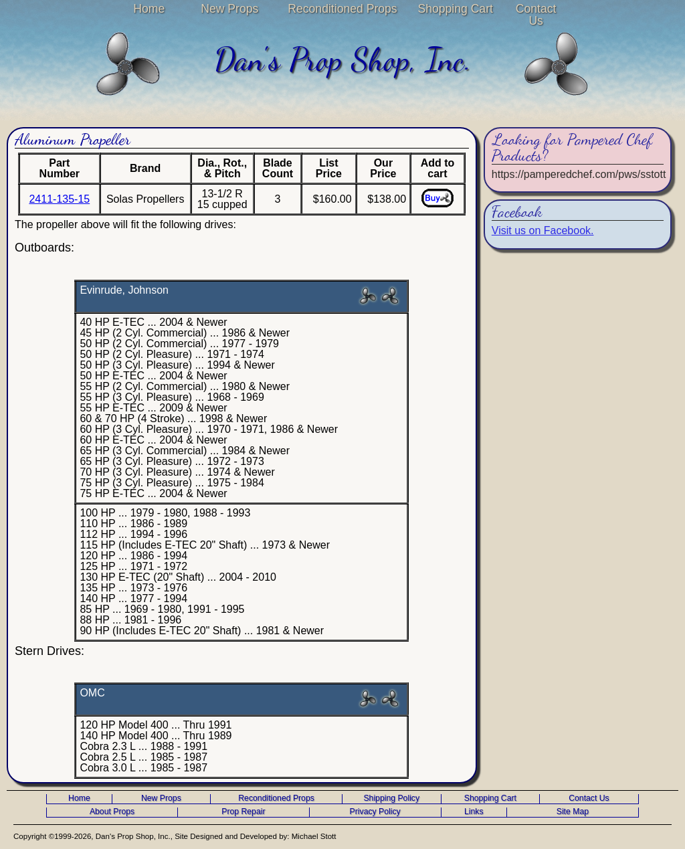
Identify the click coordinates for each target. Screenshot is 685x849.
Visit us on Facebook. (543, 230)
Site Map (573, 812)
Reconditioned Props (342, 8)
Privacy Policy (375, 812)
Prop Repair (243, 812)
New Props (229, 8)
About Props (112, 812)
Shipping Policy (391, 798)
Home (149, 8)
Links (474, 812)
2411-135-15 (59, 199)
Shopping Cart (454, 8)
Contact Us (536, 14)
